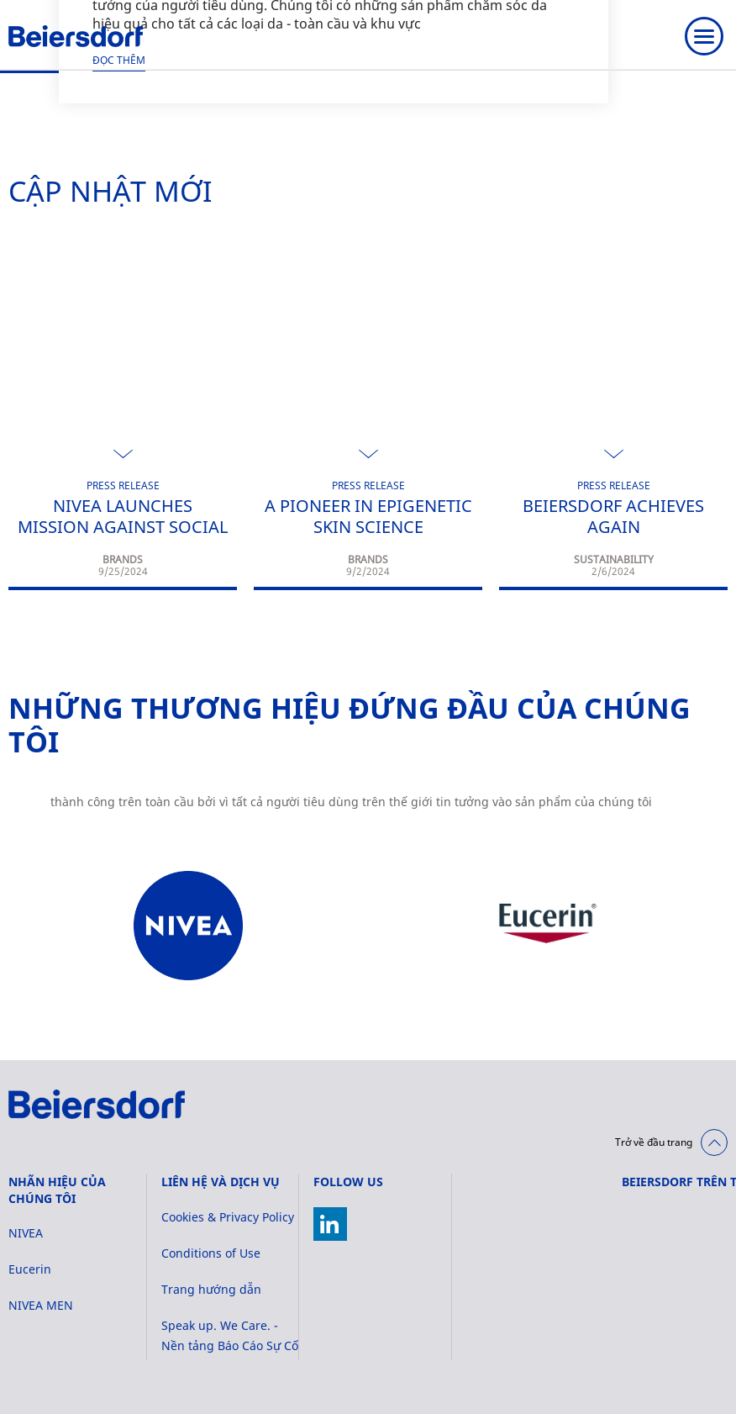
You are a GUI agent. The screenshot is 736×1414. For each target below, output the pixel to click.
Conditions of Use (210, 1253)
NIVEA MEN (40, 1305)
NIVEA (25, 1233)
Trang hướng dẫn (211, 1289)
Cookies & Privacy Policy (227, 1217)
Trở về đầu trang (653, 1142)
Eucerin (29, 1269)
